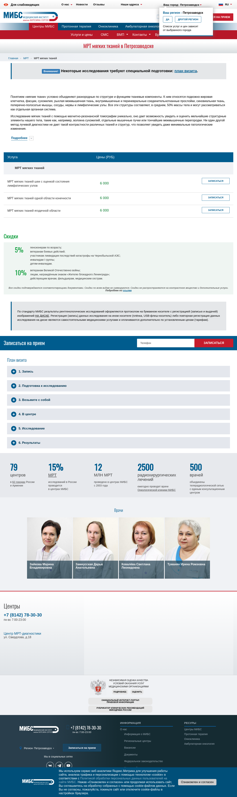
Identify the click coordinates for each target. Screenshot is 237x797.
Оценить (137, 692)
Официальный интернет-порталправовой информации (120, 701)
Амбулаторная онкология (144, 26)
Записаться (215, 181)
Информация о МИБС (137, 734)
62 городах (18, 482)
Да (167, 19)
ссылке (127, 290)
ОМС (105, 35)
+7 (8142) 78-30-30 (23, 614)
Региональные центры (137, 740)
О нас (123, 729)
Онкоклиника (108, 26)
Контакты (139, 35)
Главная (13, 58)
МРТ (26, 58)
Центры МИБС (44, 26)
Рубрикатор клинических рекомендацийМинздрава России (120, 709)
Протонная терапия (76, 26)
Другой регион (188, 19)
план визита (185, 71)
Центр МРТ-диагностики (22, 633)
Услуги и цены (82, 35)
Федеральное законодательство (143, 761)
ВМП (120, 35)
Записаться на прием (214, 17)
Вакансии (130, 747)
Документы (131, 754)
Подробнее (120, 692)
